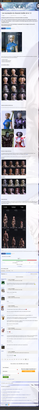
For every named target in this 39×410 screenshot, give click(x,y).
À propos (8, 407)
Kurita (2, 296)
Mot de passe (5, 371)
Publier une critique (19, 264)
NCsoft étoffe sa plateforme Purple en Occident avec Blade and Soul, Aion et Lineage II (16, 400)
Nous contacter (3, 408)
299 (24, 15)
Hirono (2, 335)
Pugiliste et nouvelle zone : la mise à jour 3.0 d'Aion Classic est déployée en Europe (15, 394)
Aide (36, 407)
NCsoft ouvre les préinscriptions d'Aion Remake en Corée (11, 389)
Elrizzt (2, 305)
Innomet (2, 288)
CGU (16, 407)
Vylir (2, 327)
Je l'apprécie (15, 262)
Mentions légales (12, 407)
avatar (27, 154)
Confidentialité (20, 407)
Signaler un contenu (32, 407)
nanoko (2, 315)
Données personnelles (25, 407)
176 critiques (19, 266)
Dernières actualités (5, 386)
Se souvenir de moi (7, 375)
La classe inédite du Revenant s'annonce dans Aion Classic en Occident (13, 397)
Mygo (3, 15)
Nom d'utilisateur (6, 367)
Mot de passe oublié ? (10, 379)
